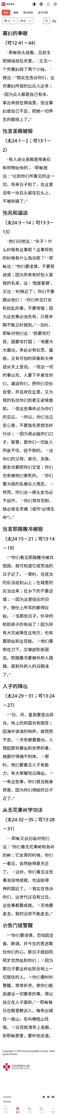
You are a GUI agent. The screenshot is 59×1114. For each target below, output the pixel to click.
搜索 (15, 12)
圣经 (6, 12)
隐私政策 (7, 1097)
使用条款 (7, 1101)
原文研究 (28, 12)
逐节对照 (43, 12)
